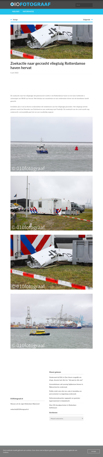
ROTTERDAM (66, 431)
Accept (93, 451)
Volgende (86, 20)
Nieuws (15, 11)
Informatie (28, 11)
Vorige (15, 20)
